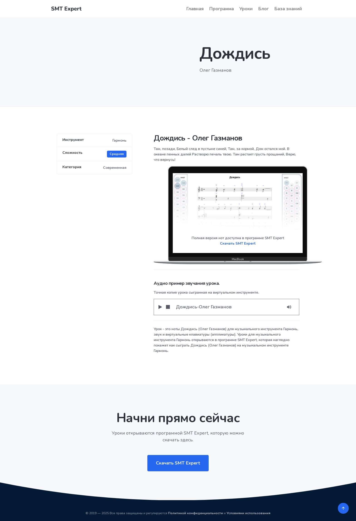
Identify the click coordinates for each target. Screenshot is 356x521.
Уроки (246, 9)
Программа (221, 9)
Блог (263, 9)
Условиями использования (248, 513)
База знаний (288, 9)
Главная (195, 9)
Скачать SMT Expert (238, 243)
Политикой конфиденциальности (195, 513)
